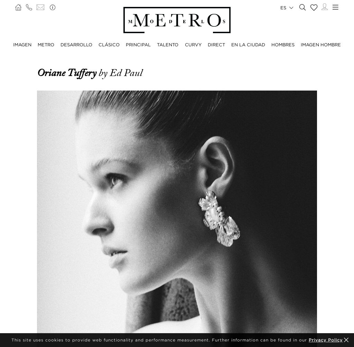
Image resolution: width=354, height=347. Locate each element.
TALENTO (167, 44)
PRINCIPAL (138, 44)
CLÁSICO (109, 44)
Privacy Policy (326, 340)
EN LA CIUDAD (248, 44)
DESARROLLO (76, 44)
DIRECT (216, 44)
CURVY (193, 44)
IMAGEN (22, 44)
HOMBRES (283, 44)
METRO (46, 44)
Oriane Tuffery (68, 73)
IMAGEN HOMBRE (321, 44)
